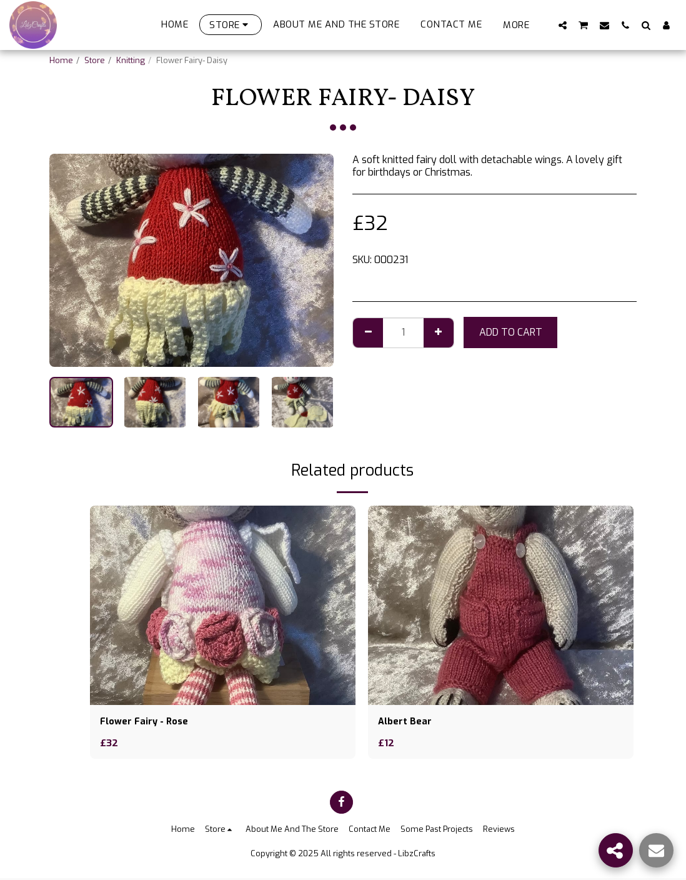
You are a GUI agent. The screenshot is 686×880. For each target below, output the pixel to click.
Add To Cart (510, 332)
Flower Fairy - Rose (147, 722)
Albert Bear (406, 722)
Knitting (130, 60)
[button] (562, 25)
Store (94, 60)
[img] (222, 605)
